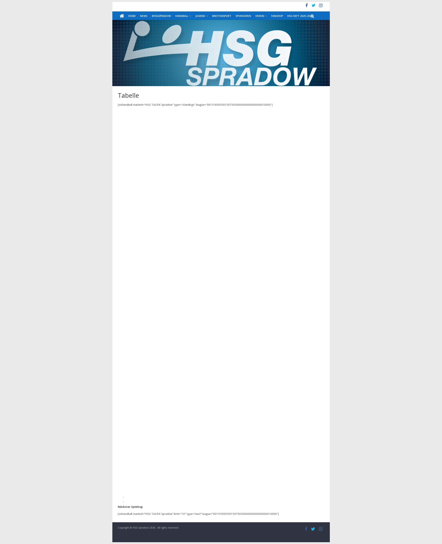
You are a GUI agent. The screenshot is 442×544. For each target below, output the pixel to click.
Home (132, 16)
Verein (259, 16)
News (143, 16)
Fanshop (277, 16)
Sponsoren (243, 16)
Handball (181, 16)
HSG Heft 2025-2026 (300, 16)
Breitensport (221, 16)
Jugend (200, 16)
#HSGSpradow (161, 16)
